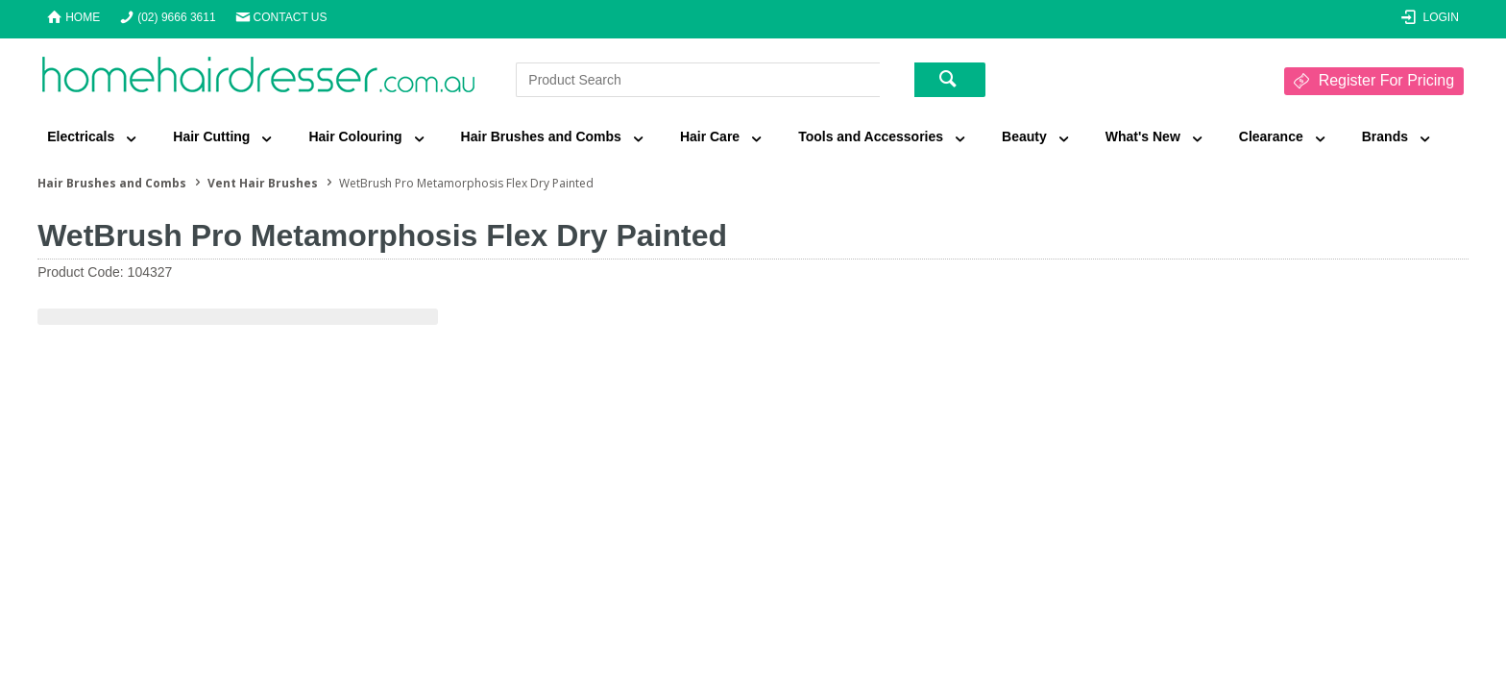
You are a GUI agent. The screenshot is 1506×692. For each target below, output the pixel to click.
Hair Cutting (211, 136)
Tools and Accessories (870, 136)
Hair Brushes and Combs (541, 136)
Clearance (1271, 136)
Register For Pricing (1386, 80)
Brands (1385, 136)
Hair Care (710, 136)
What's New (1142, 136)
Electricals (80, 136)
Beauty (1024, 136)
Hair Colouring (354, 136)
